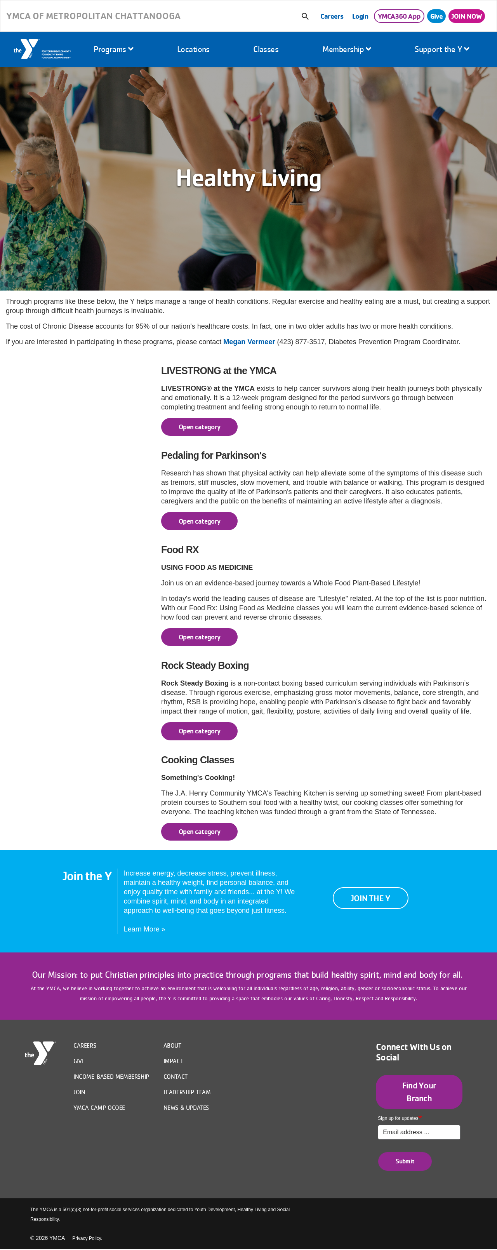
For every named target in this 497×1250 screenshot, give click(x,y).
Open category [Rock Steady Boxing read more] (200, 731)
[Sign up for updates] (419, 1132)
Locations (193, 49)
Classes (265, 49)
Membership (346, 49)
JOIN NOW (467, 16)
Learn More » (144, 929)
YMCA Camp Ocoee (99, 1107)
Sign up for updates (398, 1118)
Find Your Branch (419, 1091)
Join (79, 1091)
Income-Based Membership (111, 1076)
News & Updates (186, 1107)
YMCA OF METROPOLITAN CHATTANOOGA (93, 15)
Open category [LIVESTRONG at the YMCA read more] (200, 427)
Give (436, 16)
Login (360, 16)
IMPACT (173, 1060)
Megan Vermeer (249, 342)
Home (43, 49)
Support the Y (442, 49)
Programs (114, 49)
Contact (175, 1076)
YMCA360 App (399, 16)
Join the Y (372, 898)
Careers (331, 16)
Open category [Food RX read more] (200, 637)
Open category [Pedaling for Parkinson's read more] (200, 521)
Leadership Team (187, 1091)
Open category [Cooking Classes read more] (200, 831)
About (172, 1045)
